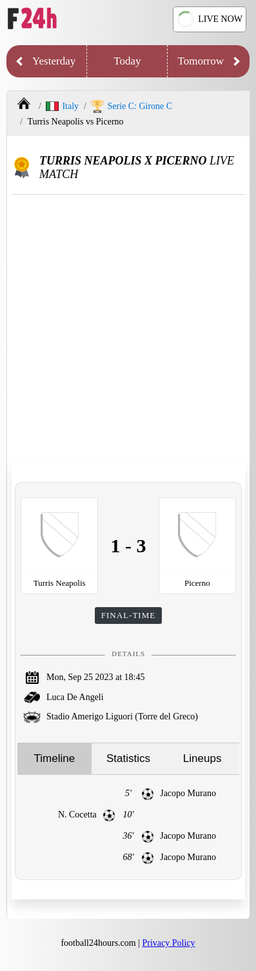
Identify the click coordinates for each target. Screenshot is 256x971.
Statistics (128, 758)
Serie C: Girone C (131, 106)
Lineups (202, 758)
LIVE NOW (208, 20)
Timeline (54, 758)
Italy (62, 106)
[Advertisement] (128, 329)
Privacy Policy (169, 943)
